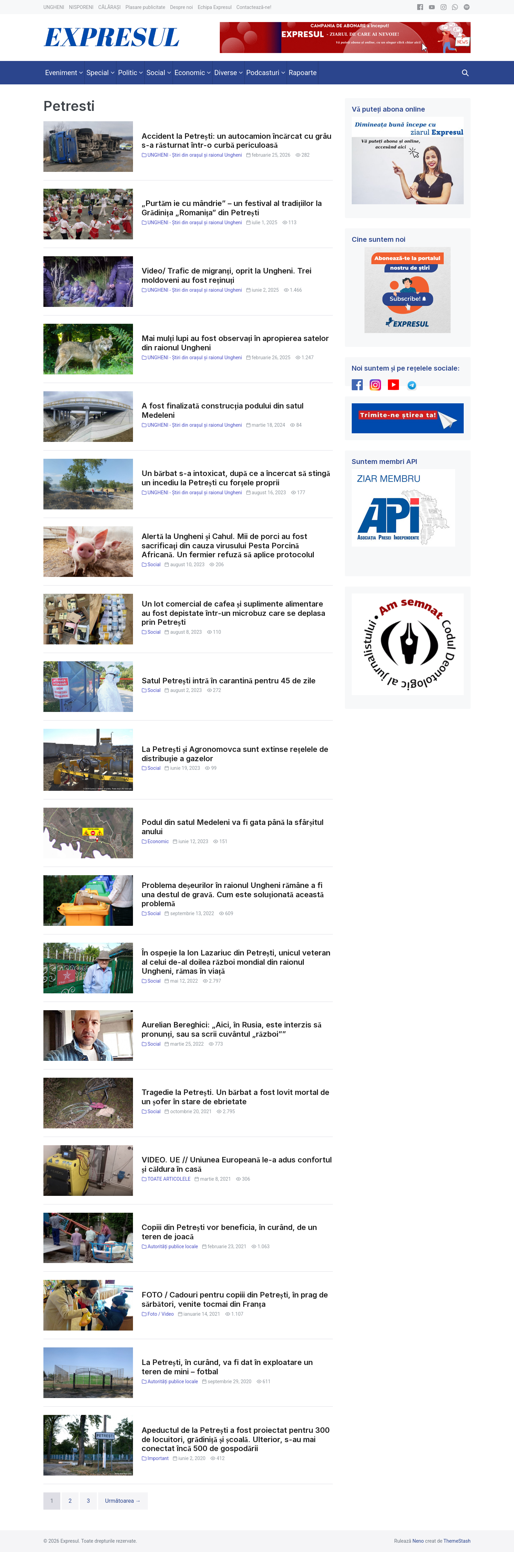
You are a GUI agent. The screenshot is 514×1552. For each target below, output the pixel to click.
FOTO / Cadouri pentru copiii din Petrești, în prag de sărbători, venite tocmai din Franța (235, 1299)
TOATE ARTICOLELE (169, 1179)
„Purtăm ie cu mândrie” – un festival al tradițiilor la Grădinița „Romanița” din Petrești (231, 208)
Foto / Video (160, 1314)
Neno (418, 1541)
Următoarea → (123, 1501)
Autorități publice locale (172, 1246)
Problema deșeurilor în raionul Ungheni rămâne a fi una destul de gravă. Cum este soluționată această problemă (232, 894)
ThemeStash (457, 1541)
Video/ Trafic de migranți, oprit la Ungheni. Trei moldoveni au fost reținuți (226, 275)
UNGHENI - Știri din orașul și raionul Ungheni (194, 155)
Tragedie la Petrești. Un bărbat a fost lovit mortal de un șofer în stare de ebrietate (235, 1097)
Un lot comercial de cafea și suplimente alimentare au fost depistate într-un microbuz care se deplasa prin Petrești (233, 613)
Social (154, 564)
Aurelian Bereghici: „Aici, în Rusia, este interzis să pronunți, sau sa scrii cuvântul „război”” (231, 1029)
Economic (158, 841)
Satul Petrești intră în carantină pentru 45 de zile (229, 680)
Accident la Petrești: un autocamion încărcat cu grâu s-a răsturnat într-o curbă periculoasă (236, 141)
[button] (465, 72)
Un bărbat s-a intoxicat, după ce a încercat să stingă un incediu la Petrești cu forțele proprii (236, 478)
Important (158, 1458)
